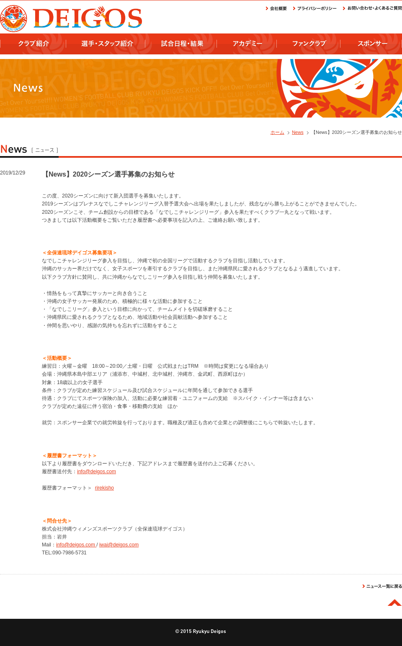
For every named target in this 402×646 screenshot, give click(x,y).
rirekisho (104, 488)
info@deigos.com (96, 471)
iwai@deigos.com (119, 545)
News (298, 132)
